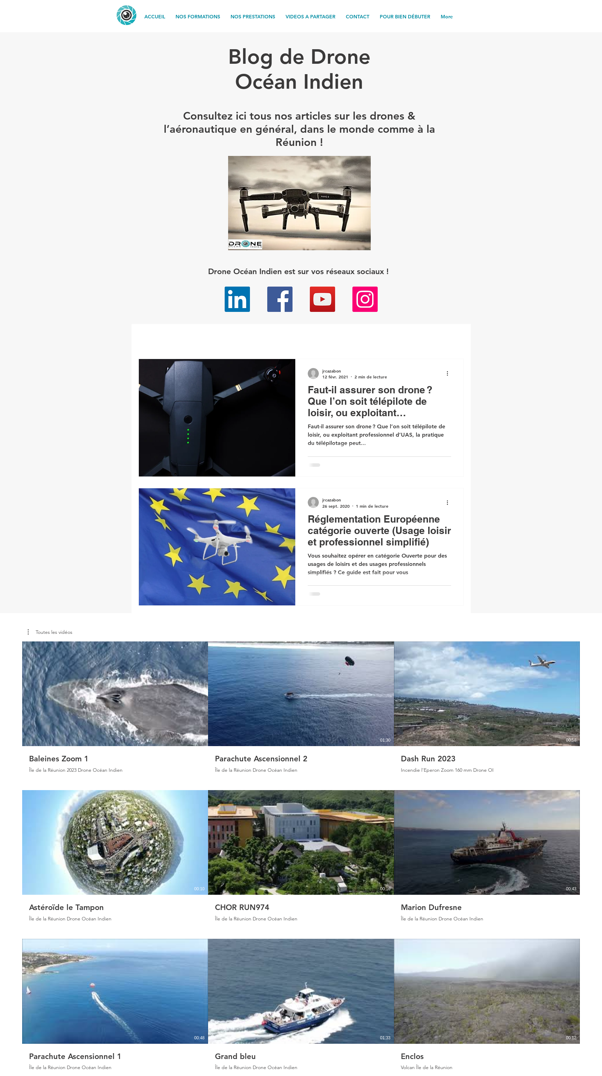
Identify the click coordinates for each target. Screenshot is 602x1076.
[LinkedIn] (237, 299)
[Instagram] (365, 299)
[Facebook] (280, 299)
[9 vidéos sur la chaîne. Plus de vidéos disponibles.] (301, 856)
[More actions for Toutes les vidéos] (50, 632)
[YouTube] (322, 299)
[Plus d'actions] (450, 373)
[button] (50, 632)
